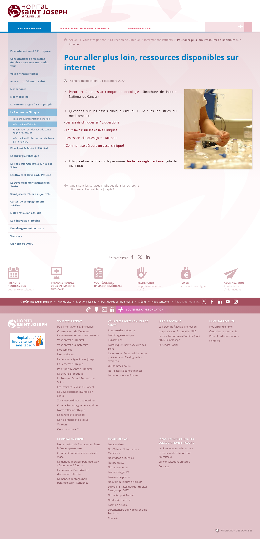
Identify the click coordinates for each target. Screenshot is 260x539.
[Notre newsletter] (118, 467)
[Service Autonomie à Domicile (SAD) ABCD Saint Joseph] (179, 338)
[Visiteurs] (62, 424)
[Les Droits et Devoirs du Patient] (75, 387)
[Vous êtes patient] (29, 27)
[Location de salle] (118, 505)
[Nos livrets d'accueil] (119, 500)
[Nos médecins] (65, 354)
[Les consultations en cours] (174, 461)
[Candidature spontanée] (223, 331)
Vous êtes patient (94, 40)
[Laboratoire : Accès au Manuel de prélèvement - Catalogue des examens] (127, 357)
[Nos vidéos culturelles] (121, 458)
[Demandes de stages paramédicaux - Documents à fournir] (78, 463)
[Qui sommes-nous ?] (119, 366)
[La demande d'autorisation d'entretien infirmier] (73, 472)
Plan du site (64, 301)
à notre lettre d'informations (238, 279)
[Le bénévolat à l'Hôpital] (71, 415)
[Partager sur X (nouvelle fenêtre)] (140, 257)
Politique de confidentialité (117, 301)
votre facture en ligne (195, 277)
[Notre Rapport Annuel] (121, 495)
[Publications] (115, 340)
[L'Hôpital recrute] (209, 27)
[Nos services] (64, 349)
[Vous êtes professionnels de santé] (85, 27)
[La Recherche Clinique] (70, 364)
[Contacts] (214, 341)
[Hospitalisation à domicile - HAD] (177, 331)
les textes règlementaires (146, 161)
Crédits (142, 301)
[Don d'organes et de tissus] (72, 419)
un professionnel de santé (151, 279)
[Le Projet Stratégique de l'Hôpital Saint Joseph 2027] (127, 488)
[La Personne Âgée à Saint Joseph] (76, 359)
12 (102, 122)
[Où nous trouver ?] (68, 429)
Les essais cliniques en (83, 122)
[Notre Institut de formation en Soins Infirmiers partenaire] (78, 446)
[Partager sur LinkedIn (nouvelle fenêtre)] (147, 257)
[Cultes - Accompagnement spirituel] (77, 405)
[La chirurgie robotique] (70, 373)
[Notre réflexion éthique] (71, 410)
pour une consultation (22, 279)
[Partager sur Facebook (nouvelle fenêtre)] (132, 257)
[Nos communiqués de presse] (125, 482)
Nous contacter (160, 301)
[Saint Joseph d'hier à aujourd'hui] (76, 400)
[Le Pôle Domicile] (152, 27)
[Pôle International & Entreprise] (75, 326)
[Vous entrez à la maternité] (72, 345)
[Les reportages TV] (118, 472)
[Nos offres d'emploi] (220, 326)
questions (111, 122)
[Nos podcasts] (116, 462)
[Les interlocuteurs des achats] (176, 448)
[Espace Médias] (225, 27)
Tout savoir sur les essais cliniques (91, 130)
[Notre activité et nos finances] (125, 370)
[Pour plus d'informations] (224, 336)
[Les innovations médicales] (123, 375)
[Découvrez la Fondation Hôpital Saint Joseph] (240, 27)
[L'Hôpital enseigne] (217, 27)
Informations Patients (158, 40)
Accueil (74, 40)
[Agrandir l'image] (218, 128)
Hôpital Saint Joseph (37, 301)
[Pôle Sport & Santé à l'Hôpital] (74, 369)
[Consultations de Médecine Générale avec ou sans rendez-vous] (78, 333)
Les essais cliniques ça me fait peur (92, 138)
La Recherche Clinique (125, 40)
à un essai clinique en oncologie (112, 92)
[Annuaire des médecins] (121, 330)
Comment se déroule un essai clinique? (95, 145)
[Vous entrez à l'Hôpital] (70, 340)
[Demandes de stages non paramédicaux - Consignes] (72, 480)
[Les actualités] (116, 444)
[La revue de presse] (119, 477)
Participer (77, 92)
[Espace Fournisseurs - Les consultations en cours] (232, 27)
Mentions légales (86, 301)
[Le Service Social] (168, 345)
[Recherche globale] (248, 27)
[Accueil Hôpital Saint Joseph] (37, 11)
